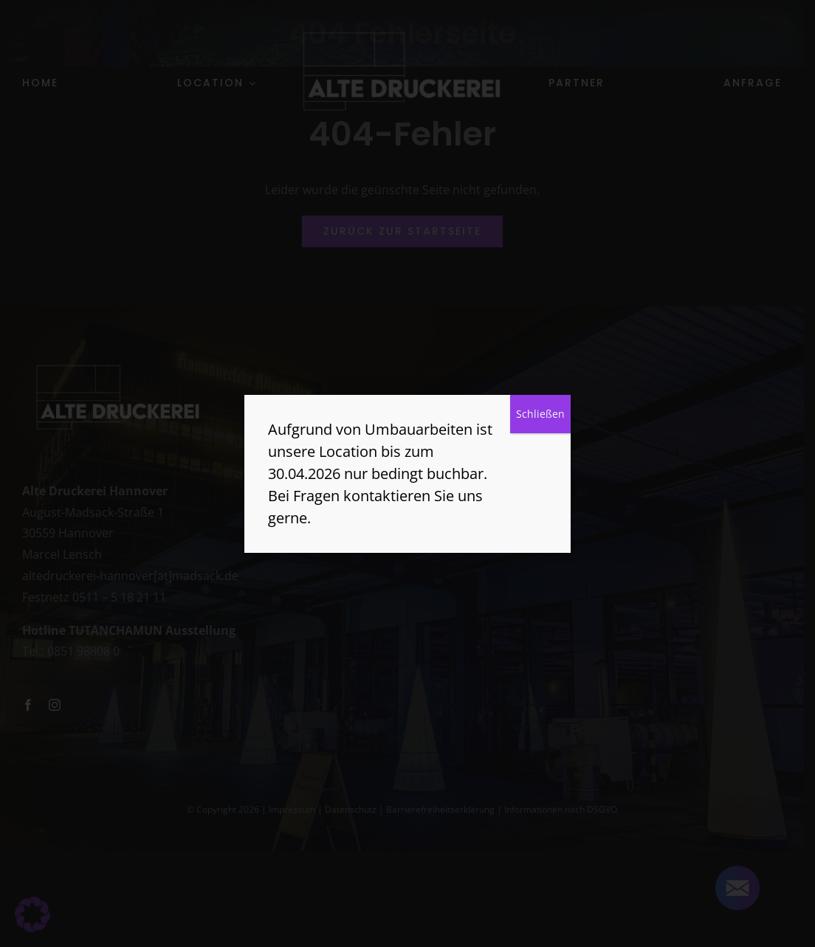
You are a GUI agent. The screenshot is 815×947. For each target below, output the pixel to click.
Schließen (540, 414)
